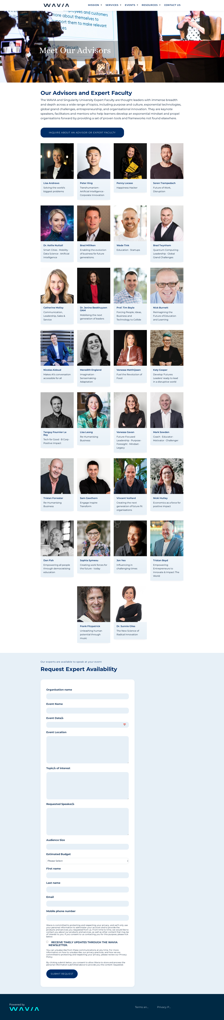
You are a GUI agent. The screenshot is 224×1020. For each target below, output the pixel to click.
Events (130, 5)
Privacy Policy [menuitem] (165, 1007)
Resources (150, 5)
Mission (93, 5)
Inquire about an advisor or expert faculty (82, 132)
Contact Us (172, 5)
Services (112, 5)
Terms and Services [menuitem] (143, 1007)
